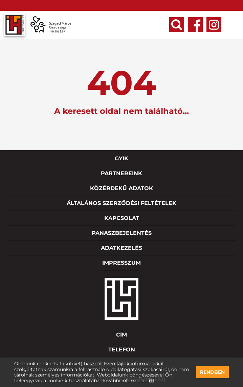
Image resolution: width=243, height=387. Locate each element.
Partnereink (121, 173)
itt (151, 381)
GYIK (121, 158)
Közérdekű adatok (121, 188)
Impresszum (121, 263)
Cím (121, 334)
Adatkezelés (121, 248)
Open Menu (232, 24)
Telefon (121, 349)
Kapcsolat (121, 218)
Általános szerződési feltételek (121, 203)
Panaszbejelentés (122, 233)
